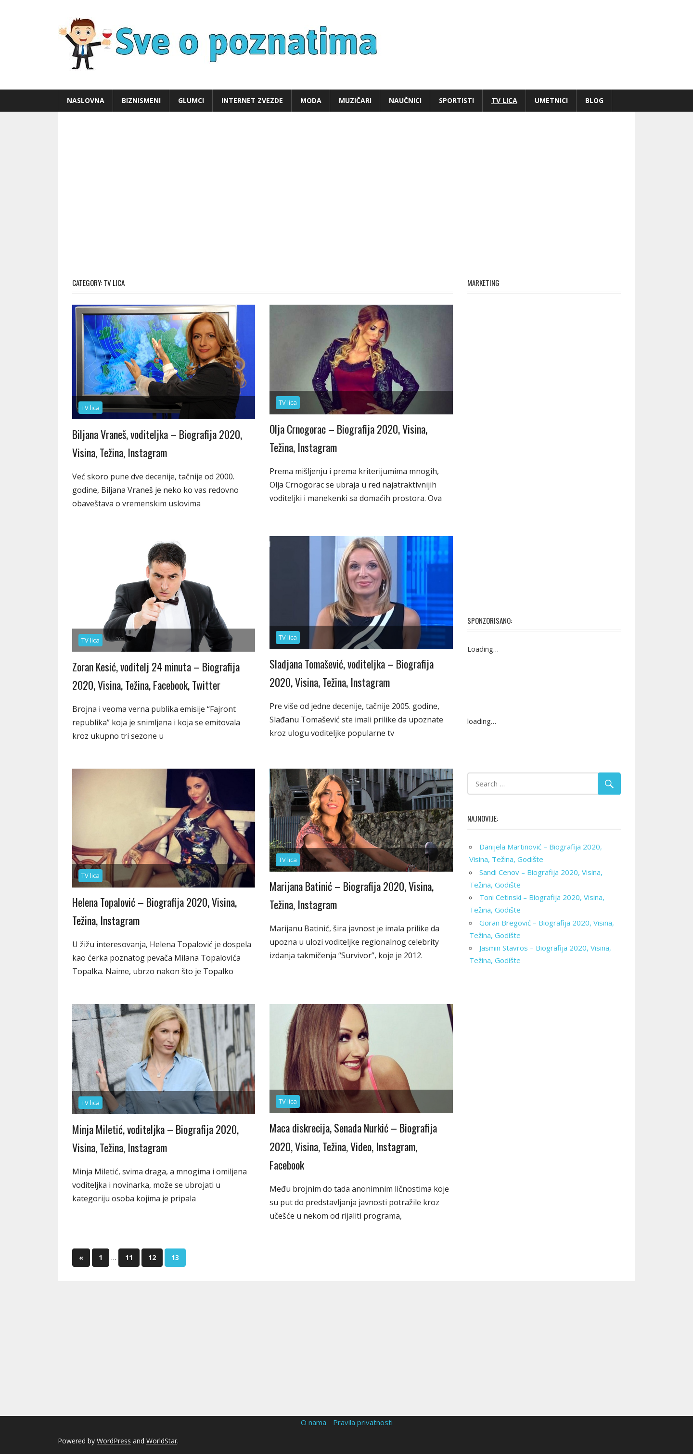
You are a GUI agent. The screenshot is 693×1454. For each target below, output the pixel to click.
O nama (313, 1422)
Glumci (191, 100)
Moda (310, 100)
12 (152, 1257)
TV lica (504, 100)
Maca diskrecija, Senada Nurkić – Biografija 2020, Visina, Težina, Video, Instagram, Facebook (353, 1146)
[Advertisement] (346, 193)
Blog (594, 100)
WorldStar (161, 1440)
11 (129, 1257)
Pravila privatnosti (363, 1422)
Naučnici (405, 100)
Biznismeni (141, 100)
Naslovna (85, 100)
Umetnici (551, 100)
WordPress (114, 1440)
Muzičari (355, 100)
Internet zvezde (252, 100)
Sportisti (456, 100)
